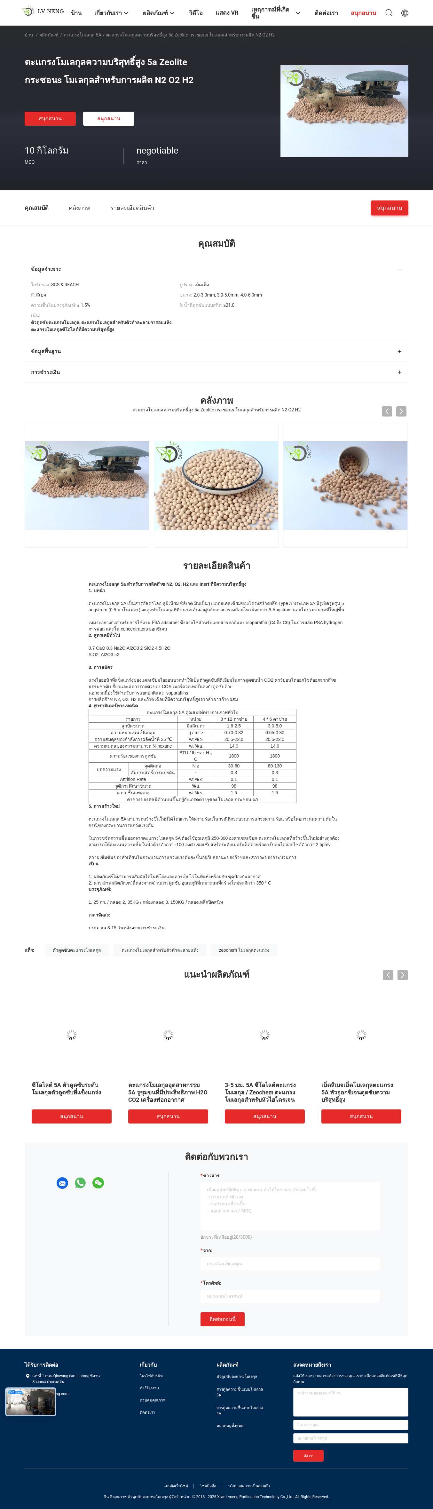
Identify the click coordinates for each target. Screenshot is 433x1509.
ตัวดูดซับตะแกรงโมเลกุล (77, 950)
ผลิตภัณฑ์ (49, 34)
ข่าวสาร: (212, 1175)
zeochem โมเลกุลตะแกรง (244, 950)
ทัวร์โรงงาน (149, 1388)
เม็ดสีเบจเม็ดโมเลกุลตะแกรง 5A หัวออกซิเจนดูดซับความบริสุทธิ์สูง (357, 1092)
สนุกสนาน (50, 118)
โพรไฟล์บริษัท (151, 1376)
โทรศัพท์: (212, 1283)
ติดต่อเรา (147, 1412)
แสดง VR (227, 12)
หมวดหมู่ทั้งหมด (230, 1426)
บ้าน (29, 34)
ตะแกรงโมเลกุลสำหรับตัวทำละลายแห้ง (160, 950)
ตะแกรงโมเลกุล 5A (82, 34)
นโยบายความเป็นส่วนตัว (249, 1486)
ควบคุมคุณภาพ (153, 1400)
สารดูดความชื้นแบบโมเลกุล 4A (239, 1411)
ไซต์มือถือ (208, 1486)
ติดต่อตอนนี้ (222, 1319)
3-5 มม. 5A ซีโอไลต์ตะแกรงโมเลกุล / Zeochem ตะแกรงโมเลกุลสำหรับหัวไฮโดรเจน (260, 1092)
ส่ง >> (308, 1456)
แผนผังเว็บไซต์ (175, 1486)
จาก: (207, 1250)
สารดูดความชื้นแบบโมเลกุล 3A (239, 1392)
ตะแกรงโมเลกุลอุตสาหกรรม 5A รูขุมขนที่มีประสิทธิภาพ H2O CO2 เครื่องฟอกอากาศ (168, 1092)
